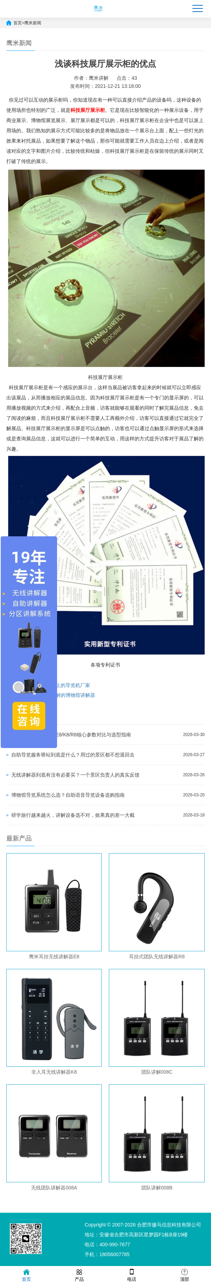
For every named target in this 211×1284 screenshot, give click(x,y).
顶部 (184, 1274)
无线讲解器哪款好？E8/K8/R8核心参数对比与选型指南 (71, 734)
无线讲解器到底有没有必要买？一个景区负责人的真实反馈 (75, 775)
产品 (79, 1274)
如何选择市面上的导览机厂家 (58, 685)
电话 (131, 1274)
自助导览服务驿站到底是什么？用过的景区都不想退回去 (73, 755)
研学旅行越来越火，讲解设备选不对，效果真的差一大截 (73, 815)
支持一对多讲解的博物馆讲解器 (60, 695)
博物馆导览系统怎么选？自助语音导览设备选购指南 (68, 795)
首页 (17, 22)
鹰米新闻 (32, 22)
